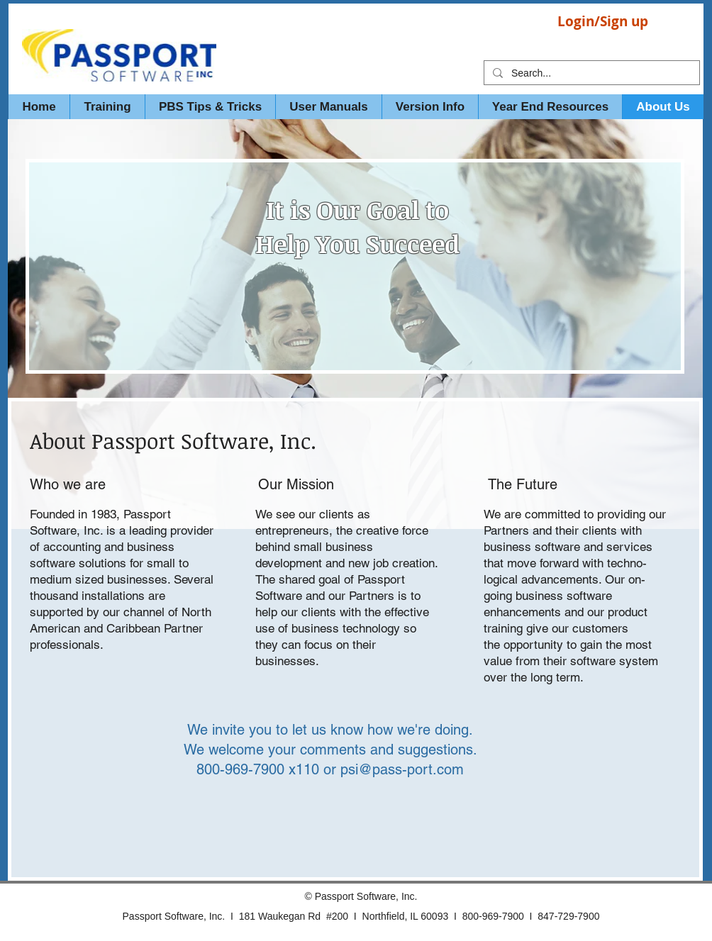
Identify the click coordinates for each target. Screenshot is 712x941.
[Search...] (590, 74)
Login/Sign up (602, 21)
